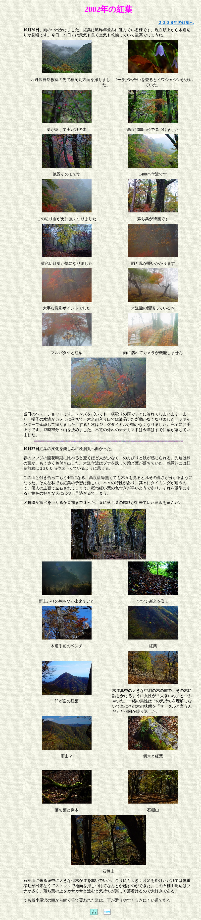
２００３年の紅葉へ (176, 22)
